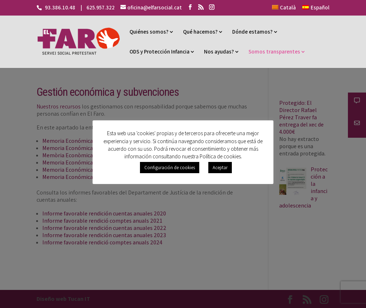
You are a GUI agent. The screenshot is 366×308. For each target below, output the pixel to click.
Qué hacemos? (200, 31)
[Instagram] (211, 7)
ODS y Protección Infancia (159, 51)
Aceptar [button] (220, 167)
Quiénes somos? (149, 31)
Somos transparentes (274, 51)
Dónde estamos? (252, 31)
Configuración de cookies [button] (169, 167)
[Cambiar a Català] (284, 9)
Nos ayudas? (219, 51)
